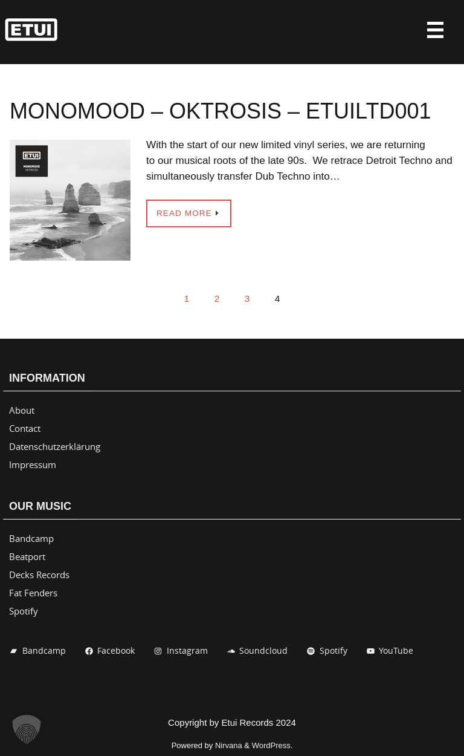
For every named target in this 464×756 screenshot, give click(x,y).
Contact (24, 428)
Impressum (32, 464)
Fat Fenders (33, 593)
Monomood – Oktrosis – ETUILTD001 (220, 111)
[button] (26, 729)
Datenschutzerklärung (54, 446)
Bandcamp (31, 538)
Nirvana (228, 745)
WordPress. (272, 745)
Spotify (23, 611)
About (21, 410)
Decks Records (39, 575)
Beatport (27, 556)
